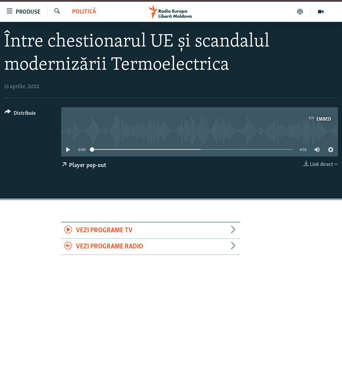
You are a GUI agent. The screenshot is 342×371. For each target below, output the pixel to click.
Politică (84, 12)
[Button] (20, 114)
